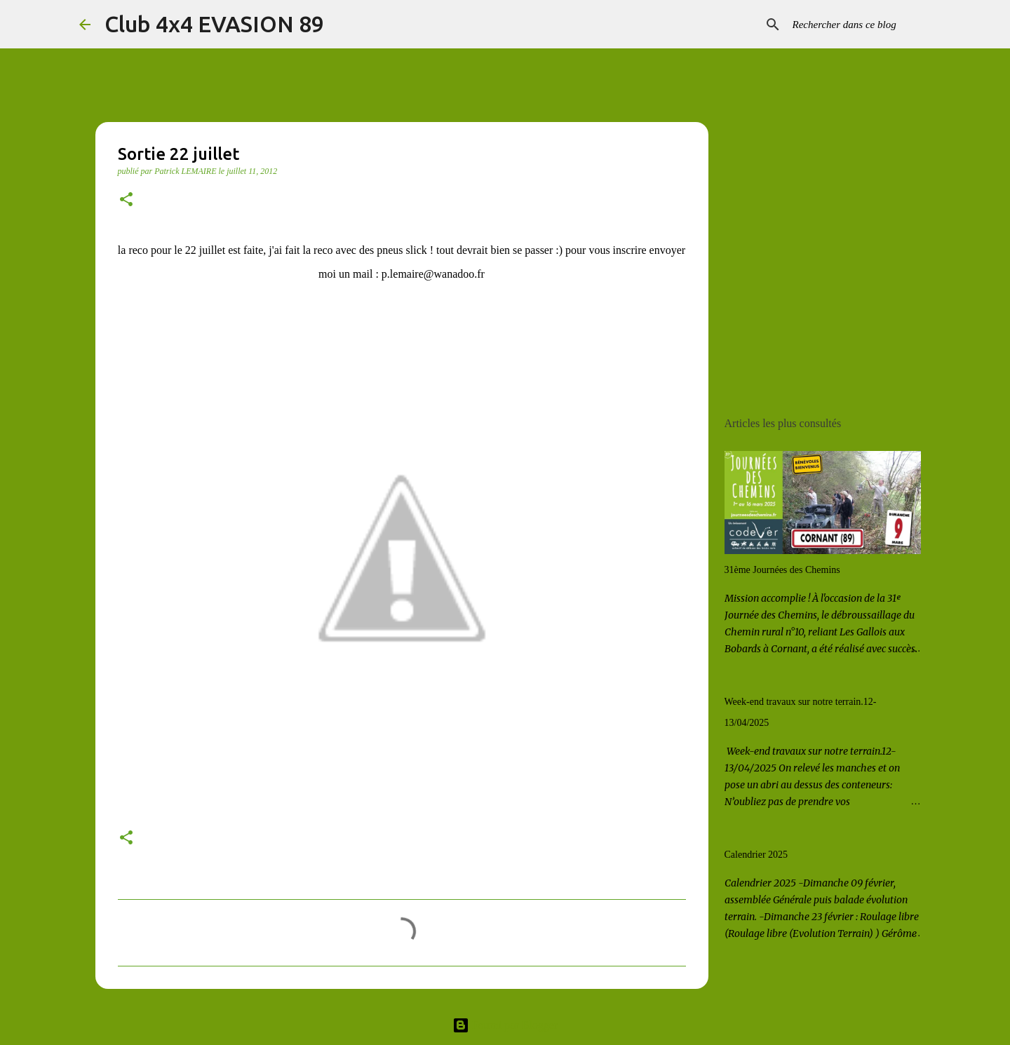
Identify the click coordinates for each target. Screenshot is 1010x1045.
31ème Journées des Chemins (782, 570)
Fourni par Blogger (505, 1025)
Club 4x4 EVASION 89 (214, 23)
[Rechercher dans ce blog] (860, 24)
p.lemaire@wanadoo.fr (433, 274)
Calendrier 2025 (756, 854)
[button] (126, 200)
